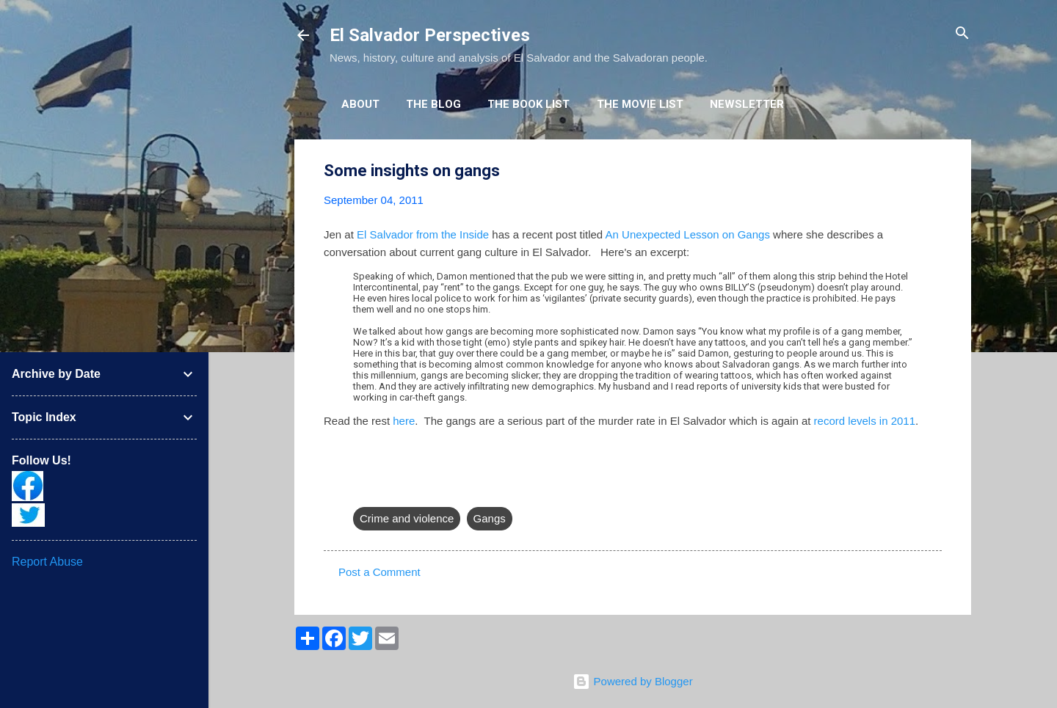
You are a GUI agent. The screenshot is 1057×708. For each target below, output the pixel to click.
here (404, 421)
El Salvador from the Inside (423, 234)
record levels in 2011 (864, 421)
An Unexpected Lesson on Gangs (688, 234)
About (360, 104)
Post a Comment (379, 572)
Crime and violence (407, 518)
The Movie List (640, 104)
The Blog (433, 104)
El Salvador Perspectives (430, 35)
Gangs (489, 518)
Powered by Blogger (632, 681)
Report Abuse (47, 561)
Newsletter (747, 104)
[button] (933, 171)
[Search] (962, 34)
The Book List (528, 104)
